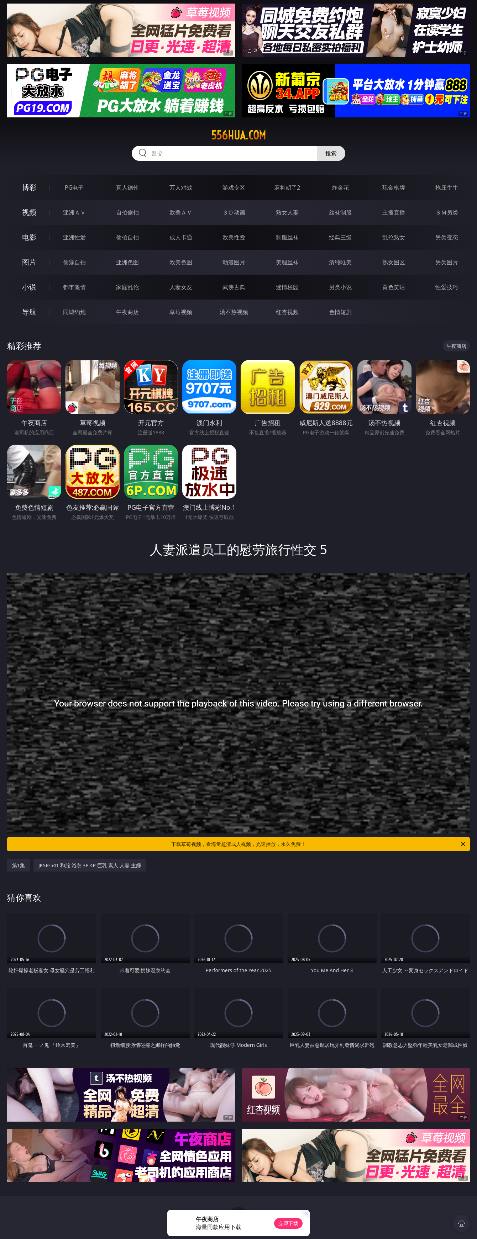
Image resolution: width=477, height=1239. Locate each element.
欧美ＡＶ (180, 212)
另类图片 (446, 262)
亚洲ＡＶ (74, 212)
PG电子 (74, 187)
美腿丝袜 (287, 262)
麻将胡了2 (287, 187)
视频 (29, 212)
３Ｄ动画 (233, 212)
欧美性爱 (233, 237)
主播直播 (393, 212)
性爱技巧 (446, 287)
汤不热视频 (234, 312)
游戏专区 (233, 187)
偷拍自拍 (127, 237)
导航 (29, 312)
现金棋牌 (393, 187)
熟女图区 (393, 262)
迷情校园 (287, 287)
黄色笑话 (393, 287)
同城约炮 (74, 312)
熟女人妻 (287, 212)
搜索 (331, 153)
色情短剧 (340, 312)
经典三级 (340, 237)
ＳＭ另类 (446, 212)
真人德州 (127, 187)
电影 (29, 237)
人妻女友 (180, 287)
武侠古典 (233, 287)
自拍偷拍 (127, 212)
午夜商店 (127, 312)
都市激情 (74, 287)
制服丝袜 (287, 237)
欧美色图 (180, 262)
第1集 (18, 865)
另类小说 (340, 287)
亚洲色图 (127, 262)
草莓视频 (180, 312)
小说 (29, 287)
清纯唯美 (340, 262)
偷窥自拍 (74, 262)
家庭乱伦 (127, 287)
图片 (29, 262)
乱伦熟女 (393, 237)
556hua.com (238, 135)
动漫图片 (233, 262)
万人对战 (180, 187)
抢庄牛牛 (446, 187)
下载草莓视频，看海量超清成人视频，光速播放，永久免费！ (318, 844)
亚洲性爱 (74, 237)
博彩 (29, 187)
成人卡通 (180, 237)
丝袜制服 (340, 212)
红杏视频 (287, 312)
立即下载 (288, 1223)
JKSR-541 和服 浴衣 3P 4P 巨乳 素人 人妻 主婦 (89, 865)
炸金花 (340, 187)
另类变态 (446, 237)
